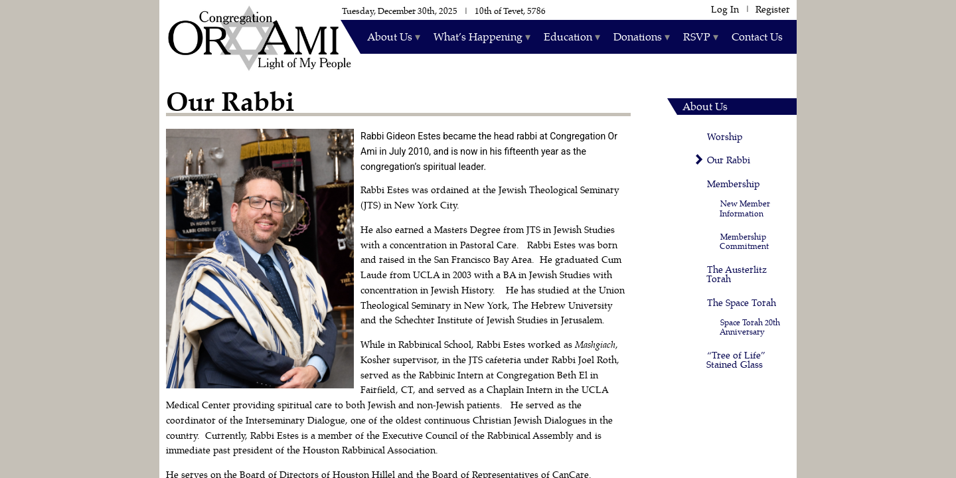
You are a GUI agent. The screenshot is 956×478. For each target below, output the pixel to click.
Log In (725, 9)
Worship (724, 137)
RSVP (696, 37)
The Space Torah (741, 303)
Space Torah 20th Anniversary (750, 327)
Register (773, 9)
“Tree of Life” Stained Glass (735, 360)
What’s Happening (478, 37)
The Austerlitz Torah (736, 274)
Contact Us (757, 37)
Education (568, 37)
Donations (637, 37)
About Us (389, 37)
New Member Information (745, 208)
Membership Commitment (744, 241)
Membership (733, 184)
